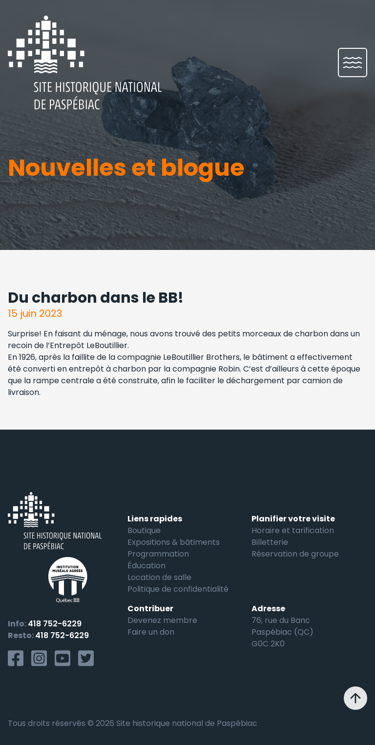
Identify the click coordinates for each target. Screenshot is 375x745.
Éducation (146, 565)
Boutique (144, 530)
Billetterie (269, 542)
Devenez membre (162, 620)
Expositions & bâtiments (173, 542)
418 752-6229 (55, 623)
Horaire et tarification (292, 530)
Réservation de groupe (295, 553)
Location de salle (159, 577)
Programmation (158, 553)
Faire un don (150, 632)
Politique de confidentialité (178, 589)
